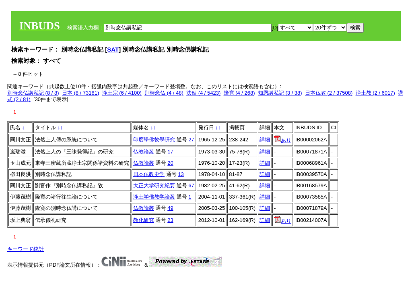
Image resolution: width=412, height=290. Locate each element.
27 (191, 140)
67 (191, 185)
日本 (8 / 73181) (80, 93)
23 (170, 220)
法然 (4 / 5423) (203, 93)
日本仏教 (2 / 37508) (329, 93)
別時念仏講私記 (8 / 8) (33, 93)
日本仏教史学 (149, 174)
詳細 (265, 140)
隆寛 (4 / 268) (239, 93)
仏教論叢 (143, 152)
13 (180, 174)
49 (170, 208)
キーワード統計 (25, 249)
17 (170, 152)
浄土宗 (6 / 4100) (122, 93)
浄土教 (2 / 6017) (375, 93)
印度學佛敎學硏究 (154, 140)
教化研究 (143, 220)
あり (282, 140)
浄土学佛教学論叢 (154, 197)
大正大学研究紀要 (154, 185)
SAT (113, 49)
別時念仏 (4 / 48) (163, 93)
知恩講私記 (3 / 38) (280, 93)
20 (170, 163)
